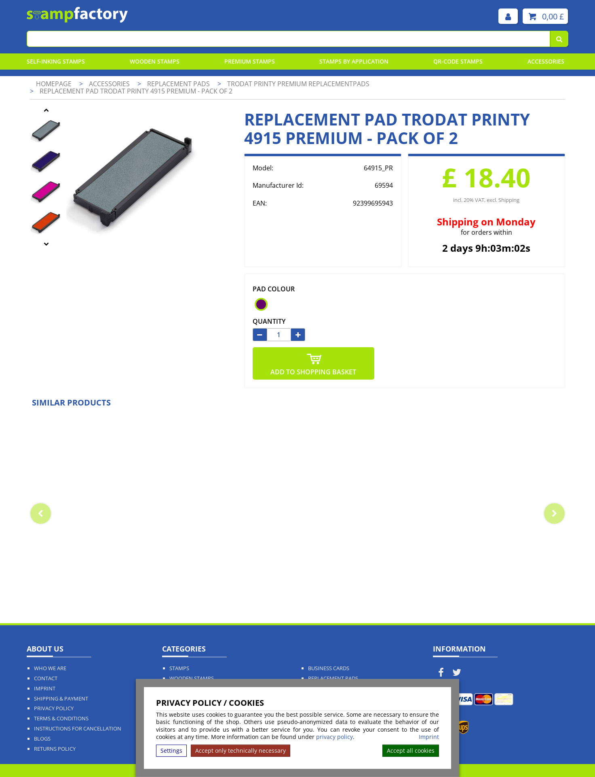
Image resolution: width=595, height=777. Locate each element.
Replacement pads (179, 83)
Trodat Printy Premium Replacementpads (298, 83)
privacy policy (334, 737)
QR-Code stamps (458, 61)
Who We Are (50, 668)
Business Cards (328, 668)
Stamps (179, 668)
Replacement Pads (333, 678)
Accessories (545, 61)
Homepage (54, 83)
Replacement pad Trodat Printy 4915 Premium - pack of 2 (136, 91)
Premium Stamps (249, 61)
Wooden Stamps (154, 61)
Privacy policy (54, 708)
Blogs (42, 739)
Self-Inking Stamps (56, 61)
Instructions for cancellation (77, 729)
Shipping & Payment (61, 699)
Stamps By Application (353, 61)
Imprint (429, 737)
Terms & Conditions (61, 718)
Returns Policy (55, 749)
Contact (45, 678)
